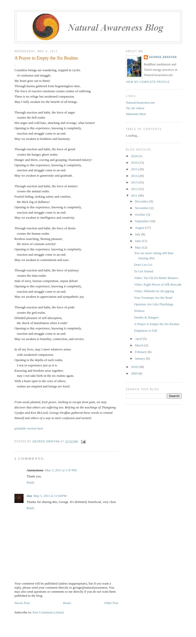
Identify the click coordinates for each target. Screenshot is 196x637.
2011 (134, 195)
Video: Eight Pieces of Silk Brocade (157, 284)
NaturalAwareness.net (140, 102)
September (142, 221)
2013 (134, 182)
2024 (134, 156)
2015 (134, 169)
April (139, 339)
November (142, 208)
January (140, 358)
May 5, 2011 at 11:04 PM (50, 496)
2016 (134, 162)
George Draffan (163, 57)
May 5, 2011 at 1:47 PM (60, 470)
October (140, 214)
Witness (139, 311)
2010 (134, 367)
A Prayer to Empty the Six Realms (156, 324)
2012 (134, 189)
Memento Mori (136, 114)
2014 (134, 176)
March (139, 345)
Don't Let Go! (143, 265)
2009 (134, 373)
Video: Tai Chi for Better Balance (156, 278)
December (142, 201)
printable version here (28, 428)
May (138, 247)
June (138, 241)
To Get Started (143, 271)
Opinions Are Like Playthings (153, 304)
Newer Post (22, 603)
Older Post (111, 603)
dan (29, 496)
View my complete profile (148, 82)
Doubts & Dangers (146, 317)
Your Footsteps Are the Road (153, 297)
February (141, 352)
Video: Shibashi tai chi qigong (154, 291)
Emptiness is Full (145, 330)
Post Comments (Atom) (48, 612)
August (140, 228)
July (138, 234)
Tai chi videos (135, 108)
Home (67, 603)
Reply (30, 482)
